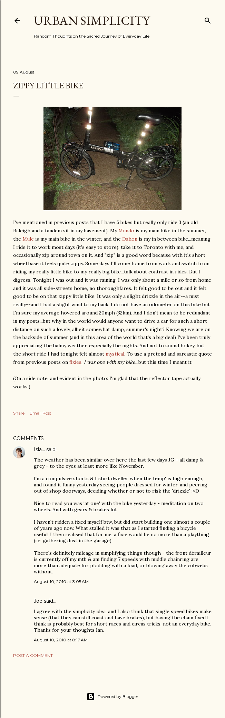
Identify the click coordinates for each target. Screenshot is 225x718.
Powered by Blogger (112, 696)
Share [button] (19, 413)
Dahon (129, 239)
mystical (115, 354)
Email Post (40, 413)
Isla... (39, 449)
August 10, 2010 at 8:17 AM (61, 639)
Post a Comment (33, 655)
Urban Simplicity (92, 20)
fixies (75, 362)
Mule (28, 239)
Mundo (126, 230)
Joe (38, 601)
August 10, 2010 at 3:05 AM (61, 581)
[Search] (208, 19)
